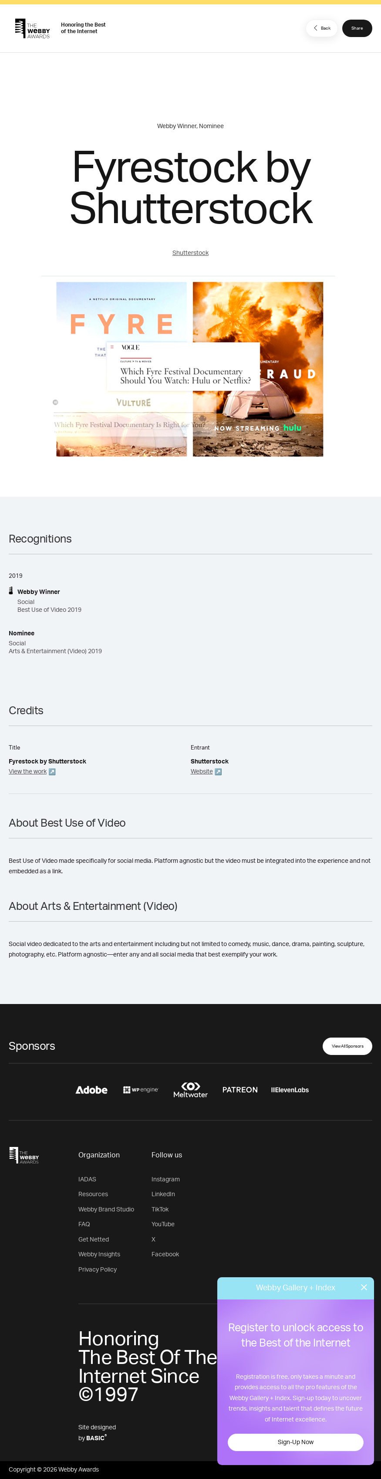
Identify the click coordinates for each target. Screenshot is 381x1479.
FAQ (84, 1224)
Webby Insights (99, 1255)
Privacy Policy (97, 1270)
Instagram (166, 1180)
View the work (28, 772)
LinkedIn (163, 1194)
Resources (93, 1194)
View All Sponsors (348, 1046)
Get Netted (93, 1240)
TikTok (160, 1210)
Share (357, 28)
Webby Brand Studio (106, 1210)
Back (320, 28)
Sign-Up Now (296, 1442)
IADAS (87, 1180)
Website (202, 772)
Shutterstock (190, 253)
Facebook (165, 1255)
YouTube (163, 1224)
